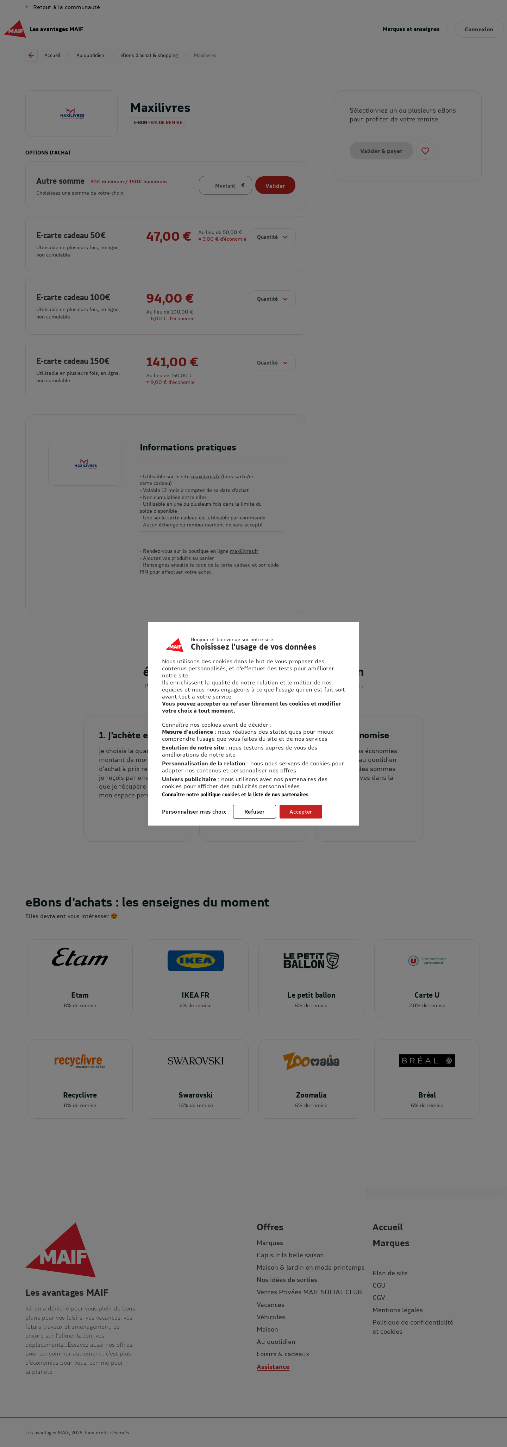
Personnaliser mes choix (194, 811)
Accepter (300, 811)
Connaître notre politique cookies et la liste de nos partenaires (235, 794)
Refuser (254, 811)
